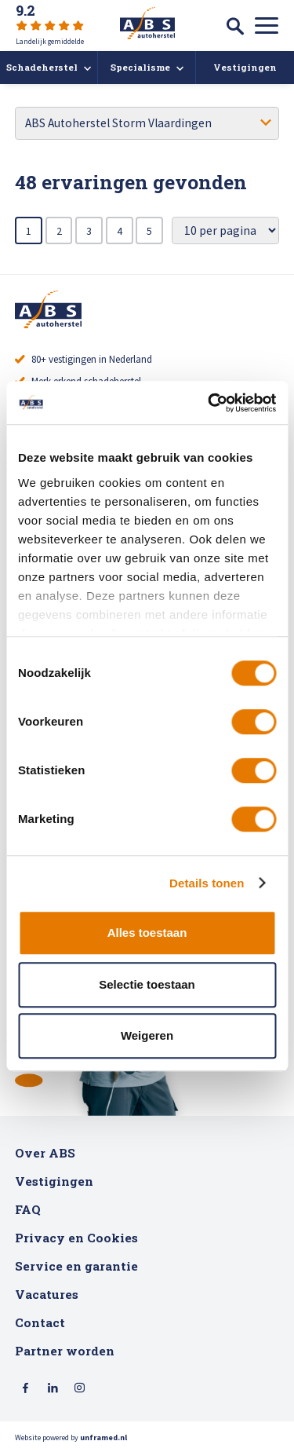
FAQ (28, 1209)
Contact (40, 1322)
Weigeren (147, 1035)
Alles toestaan (147, 932)
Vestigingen (54, 1181)
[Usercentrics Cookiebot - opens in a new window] (209, 403)
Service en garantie (76, 1266)
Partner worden (64, 1351)
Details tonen (206, 883)
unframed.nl (103, 1437)
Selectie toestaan (147, 984)
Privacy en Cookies (76, 1237)
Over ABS (45, 1153)
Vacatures (46, 1294)
